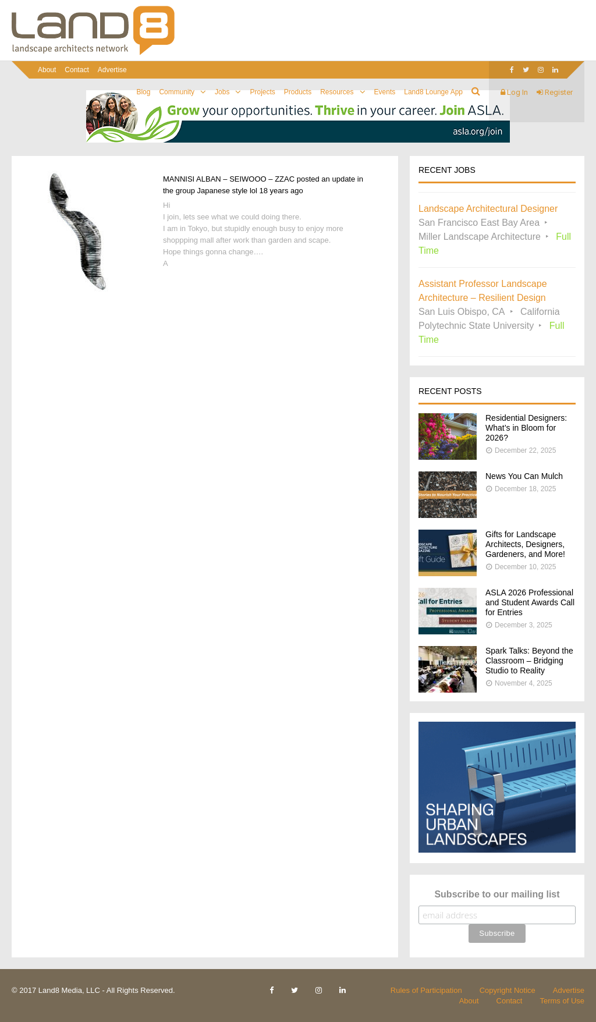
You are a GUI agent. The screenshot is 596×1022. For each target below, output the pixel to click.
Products (297, 92)
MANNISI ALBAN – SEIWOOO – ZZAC (229, 179)
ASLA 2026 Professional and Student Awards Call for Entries (529, 602)
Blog (143, 92)
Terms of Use (562, 1000)
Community (176, 92)
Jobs (222, 92)
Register (555, 92)
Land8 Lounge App (433, 92)
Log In (514, 92)
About (47, 70)
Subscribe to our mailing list (496, 894)
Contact (76, 70)
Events (385, 92)
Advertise (112, 70)
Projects (262, 92)
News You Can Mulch (524, 476)
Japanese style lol (227, 190)
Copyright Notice (507, 990)
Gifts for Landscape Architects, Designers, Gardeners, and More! (525, 544)
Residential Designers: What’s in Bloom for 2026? (526, 427)
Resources (336, 92)
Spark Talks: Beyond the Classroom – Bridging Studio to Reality (529, 660)
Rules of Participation (426, 990)
